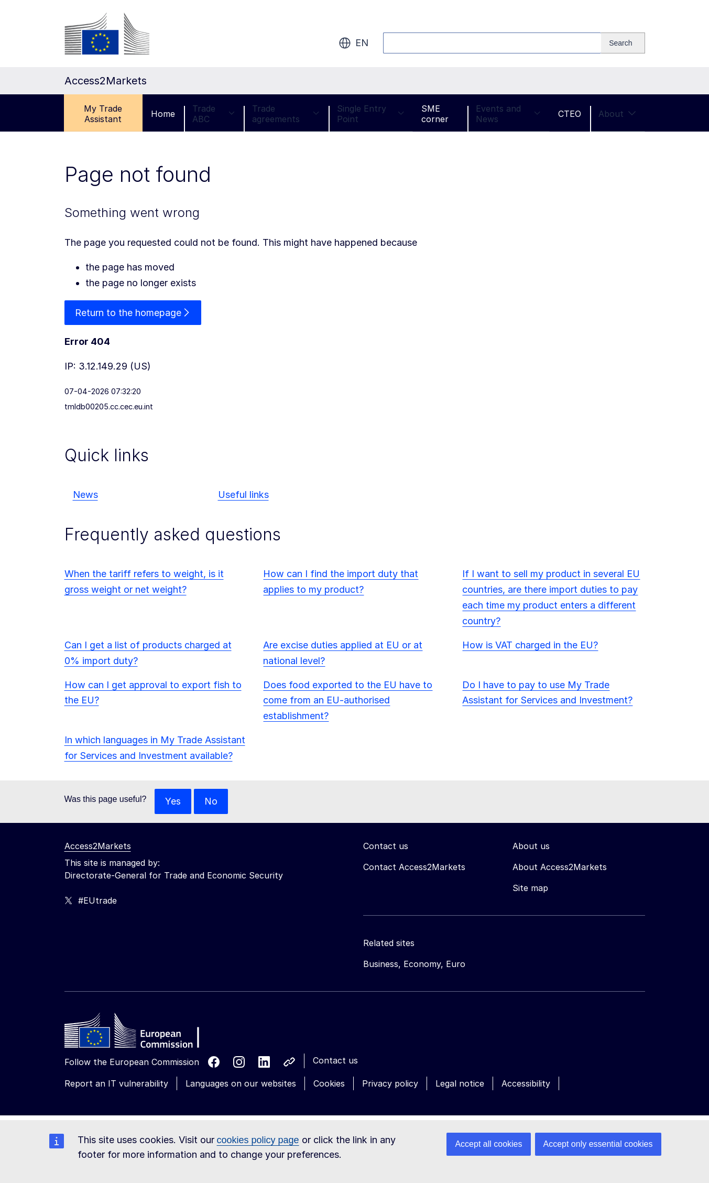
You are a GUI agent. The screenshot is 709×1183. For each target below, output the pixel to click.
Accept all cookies (488, 1143)
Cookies (329, 1083)
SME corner (435, 113)
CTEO (569, 113)
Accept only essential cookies (598, 1143)
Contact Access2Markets (414, 867)
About (617, 113)
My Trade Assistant (103, 113)
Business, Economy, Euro (414, 964)
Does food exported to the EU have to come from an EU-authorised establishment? (347, 700)
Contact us (335, 1060)
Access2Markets (97, 846)
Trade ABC (213, 113)
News (85, 495)
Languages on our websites (241, 1083)
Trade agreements (286, 113)
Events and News (508, 113)
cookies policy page (258, 1140)
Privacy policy (390, 1083)
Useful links (243, 495)
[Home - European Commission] (140, 1033)
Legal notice (459, 1083)
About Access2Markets (559, 867)
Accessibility (525, 1083)
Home (163, 113)
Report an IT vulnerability (116, 1083)
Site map (530, 888)
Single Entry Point (371, 113)
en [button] (353, 43)
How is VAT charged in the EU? (530, 644)
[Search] (623, 42)
